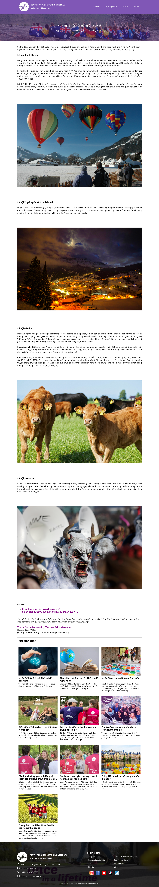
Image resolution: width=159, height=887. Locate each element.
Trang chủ (58, 30)
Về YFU (96, 6)
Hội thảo (91, 867)
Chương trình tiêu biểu (96, 860)
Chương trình (110, 6)
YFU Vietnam (119, 863)
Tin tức (125, 6)
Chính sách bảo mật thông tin (125, 856)
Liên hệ (136, 6)
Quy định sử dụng (121, 860)
